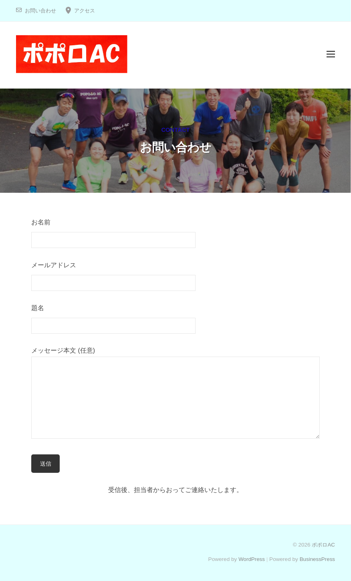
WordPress (250, 559)
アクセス (84, 11)
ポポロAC (323, 545)
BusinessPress (317, 559)
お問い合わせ (40, 11)
